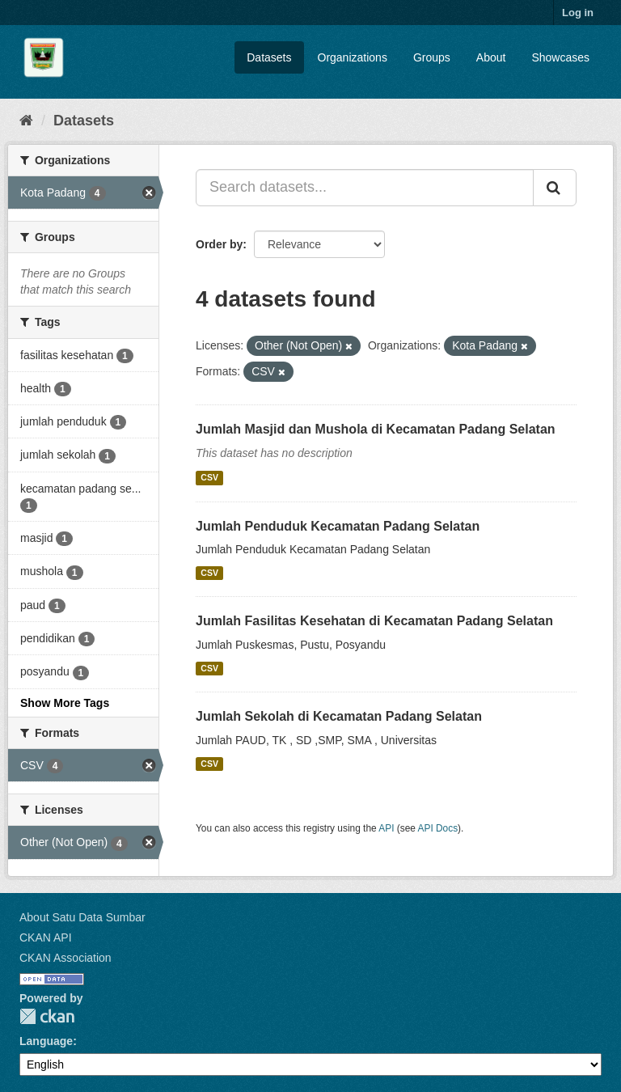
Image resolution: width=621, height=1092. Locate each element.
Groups (431, 57)
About (491, 57)
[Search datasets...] (365, 187)
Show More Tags (64, 702)
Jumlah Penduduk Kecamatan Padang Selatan (337, 526)
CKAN (46, 1016)
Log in (578, 12)
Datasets (269, 57)
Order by (219, 244)
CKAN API (45, 937)
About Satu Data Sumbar (82, 917)
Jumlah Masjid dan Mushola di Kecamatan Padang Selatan (376, 429)
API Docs (438, 828)
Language (46, 1041)
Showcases (560, 57)
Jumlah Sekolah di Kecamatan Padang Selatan (339, 716)
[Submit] (555, 187)
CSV (209, 478)
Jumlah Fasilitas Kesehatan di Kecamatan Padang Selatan (374, 621)
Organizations (352, 57)
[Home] (26, 120)
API (386, 828)
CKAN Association (65, 957)
